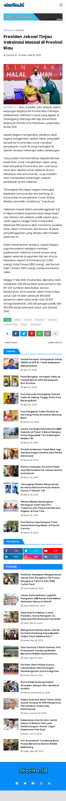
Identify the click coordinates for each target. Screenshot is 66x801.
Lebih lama (54, 342)
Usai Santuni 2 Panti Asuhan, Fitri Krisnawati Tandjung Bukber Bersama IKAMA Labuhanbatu (41, 650)
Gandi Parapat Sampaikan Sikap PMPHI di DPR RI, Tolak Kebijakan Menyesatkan (41, 362)
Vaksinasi (36, 324)
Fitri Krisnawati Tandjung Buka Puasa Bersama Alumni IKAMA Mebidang (40, 744)
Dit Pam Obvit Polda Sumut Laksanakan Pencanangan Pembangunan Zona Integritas (40, 668)
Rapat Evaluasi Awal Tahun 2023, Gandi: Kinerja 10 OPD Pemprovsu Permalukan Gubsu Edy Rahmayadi (41, 704)
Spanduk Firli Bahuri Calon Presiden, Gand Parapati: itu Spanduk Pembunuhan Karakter (41, 616)
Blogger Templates (40, 794)
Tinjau (24, 324)
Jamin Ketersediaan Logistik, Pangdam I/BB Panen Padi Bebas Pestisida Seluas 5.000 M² (41, 598)
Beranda (9, 30)
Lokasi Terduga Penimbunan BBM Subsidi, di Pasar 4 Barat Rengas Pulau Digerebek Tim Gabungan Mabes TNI (41, 433)
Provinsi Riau (11, 324)
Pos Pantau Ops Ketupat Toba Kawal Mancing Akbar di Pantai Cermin (40, 525)
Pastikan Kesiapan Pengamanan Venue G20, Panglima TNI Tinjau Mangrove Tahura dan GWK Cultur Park (41, 579)
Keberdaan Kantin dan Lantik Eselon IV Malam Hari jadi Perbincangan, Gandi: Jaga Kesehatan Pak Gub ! (39, 725)
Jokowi (20, 30)
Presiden (52, 319)
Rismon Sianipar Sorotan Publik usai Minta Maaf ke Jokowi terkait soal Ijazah (41, 470)
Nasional (39, 319)
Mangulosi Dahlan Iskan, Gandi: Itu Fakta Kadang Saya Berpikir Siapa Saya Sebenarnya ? (40, 633)
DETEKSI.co (10, 107)
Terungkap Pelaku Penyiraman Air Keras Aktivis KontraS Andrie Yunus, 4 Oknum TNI (40, 487)
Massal (28, 319)
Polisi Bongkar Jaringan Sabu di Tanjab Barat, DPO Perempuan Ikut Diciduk (40, 380)
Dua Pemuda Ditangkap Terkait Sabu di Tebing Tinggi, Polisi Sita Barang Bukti (41, 397)
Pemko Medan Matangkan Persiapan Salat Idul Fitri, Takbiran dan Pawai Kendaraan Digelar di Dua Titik (41, 506)
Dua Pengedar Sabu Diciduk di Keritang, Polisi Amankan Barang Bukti (41, 415)
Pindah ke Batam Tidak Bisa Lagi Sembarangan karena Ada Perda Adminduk (41, 452)
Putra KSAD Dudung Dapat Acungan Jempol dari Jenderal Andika (40, 685)
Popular (11, 566)
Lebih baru (11, 342)
